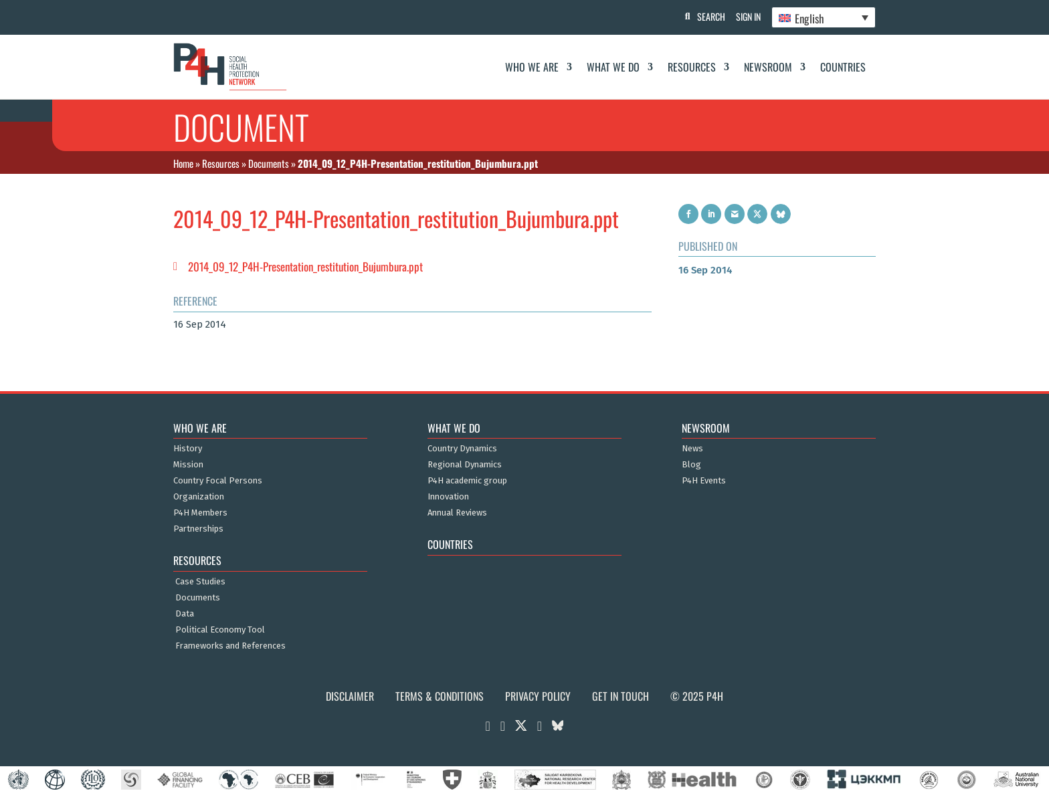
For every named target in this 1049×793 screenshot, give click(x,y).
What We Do (613, 67)
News (692, 448)
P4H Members (200, 513)
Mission (188, 464)
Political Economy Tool (220, 630)
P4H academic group (467, 480)
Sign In (745, 16)
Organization (198, 496)
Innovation (448, 496)
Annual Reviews (457, 513)
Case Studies (200, 581)
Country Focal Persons (217, 480)
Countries (843, 67)
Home (183, 163)
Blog (691, 464)
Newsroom (768, 67)
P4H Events (704, 480)
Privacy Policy (538, 696)
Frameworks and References (230, 646)
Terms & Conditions (439, 696)
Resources (692, 67)
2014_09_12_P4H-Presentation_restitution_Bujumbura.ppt (305, 266)
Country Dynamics (462, 448)
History (187, 448)
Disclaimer (350, 696)
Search (706, 16)
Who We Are (532, 67)
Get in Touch (620, 696)
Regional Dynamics (464, 464)
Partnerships (198, 529)
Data (184, 613)
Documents (268, 163)
